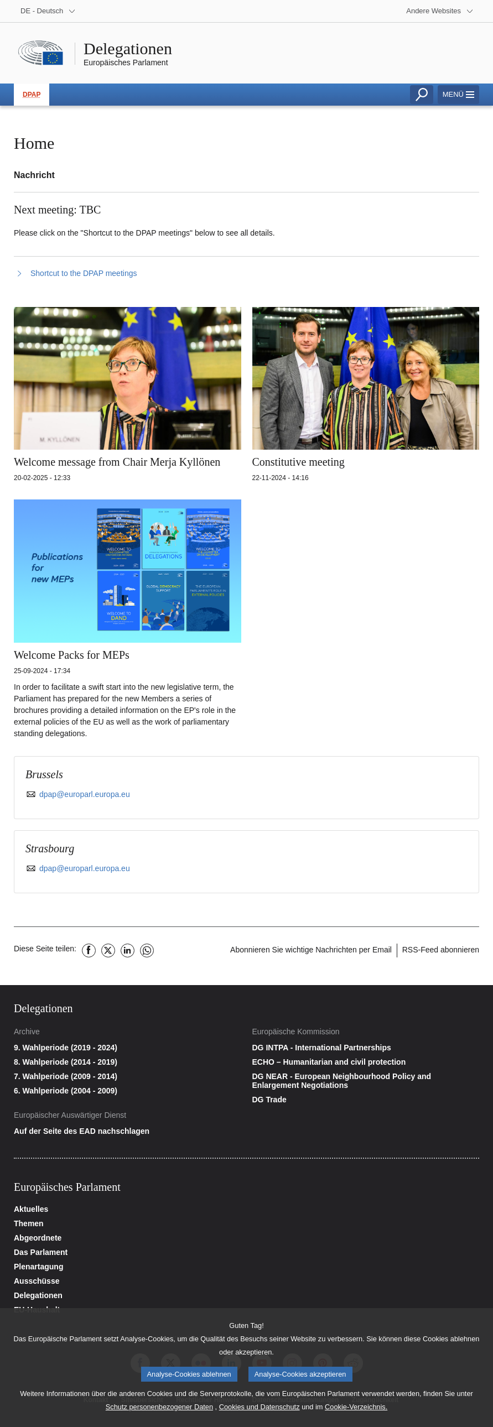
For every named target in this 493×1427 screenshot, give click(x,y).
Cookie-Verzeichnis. (356, 1413)
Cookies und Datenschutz (259, 1413)
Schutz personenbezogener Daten (159, 1413)
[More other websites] (440, 11)
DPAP (31, 94)
